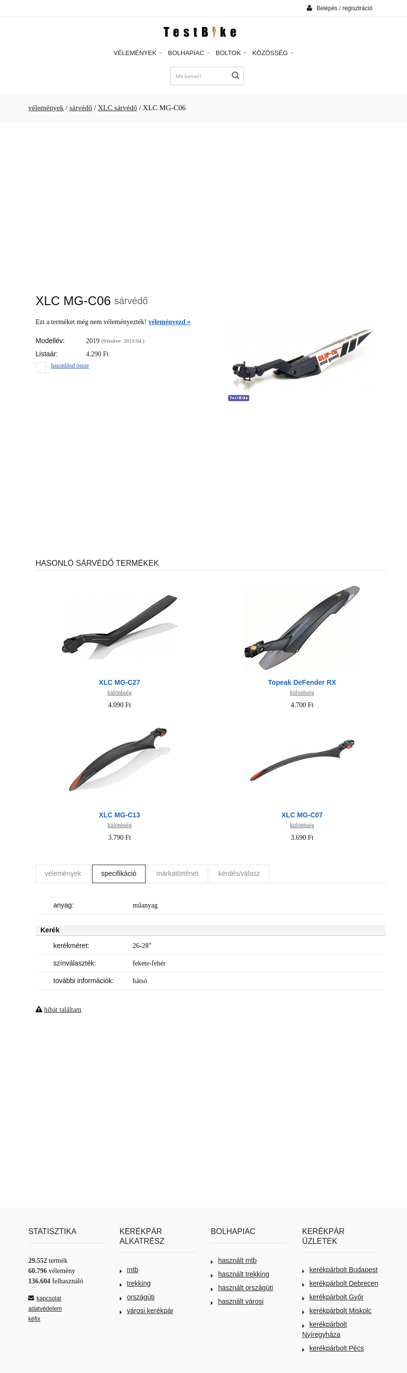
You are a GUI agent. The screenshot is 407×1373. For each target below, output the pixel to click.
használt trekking (240, 1274)
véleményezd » (169, 322)
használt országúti (242, 1288)
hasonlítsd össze (70, 365)
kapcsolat (44, 1298)
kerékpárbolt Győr (333, 1297)
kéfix (34, 1318)
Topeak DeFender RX (302, 682)
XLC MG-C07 (302, 815)
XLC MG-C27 (119, 682)
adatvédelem (45, 1308)
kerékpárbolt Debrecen (340, 1283)
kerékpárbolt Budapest (340, 1270)
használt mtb (234, 1260)
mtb (129, 1270)
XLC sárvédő (117, 108)
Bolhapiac (189, 53)
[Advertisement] (203, 203)
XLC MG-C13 (119, 815)
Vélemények (137, 53)
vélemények (46, 108)
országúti (137, 1297)
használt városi (237, 1301)
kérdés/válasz (239, 873)
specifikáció (118, 873)
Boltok (231, 53)
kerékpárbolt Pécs (333, 1348)
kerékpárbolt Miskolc (337, 1311)
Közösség (273, 53)
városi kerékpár (147, 1311)
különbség (119, 692)
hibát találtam (63, 1009)
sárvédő (80, 108)
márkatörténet (177, 873)
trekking (135, 1283)
